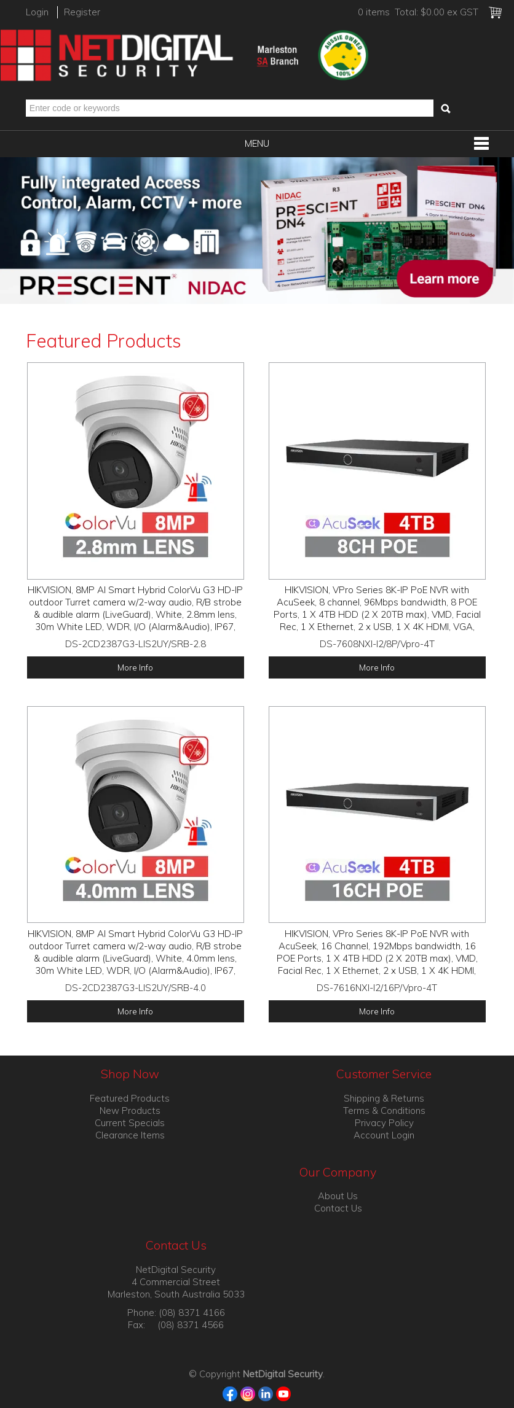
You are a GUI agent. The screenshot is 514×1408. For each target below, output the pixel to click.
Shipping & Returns (384, 1098)
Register (82, 12)
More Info (135, 667)
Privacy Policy (384, 1123)
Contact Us (338, 1208)
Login (37, 12)
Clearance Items (130, 1135)
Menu (257, 143)
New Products (130, 1110)
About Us (338, 1196)
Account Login (384, 1135)
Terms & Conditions (384, 1110)
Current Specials (130, 1123)
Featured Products (130, 1098)
